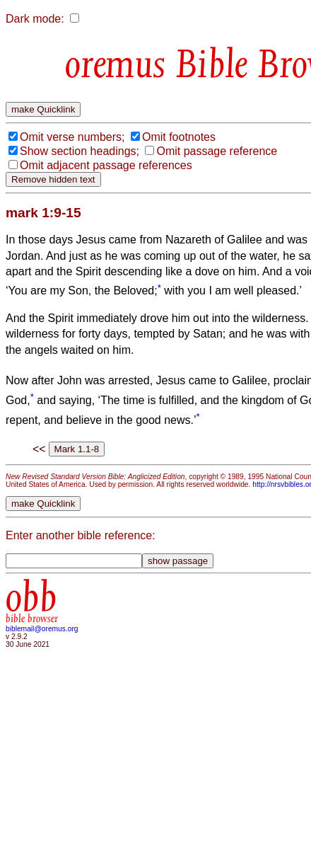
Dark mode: (35, 19)
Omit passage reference (216, 151)
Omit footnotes (179, 137)
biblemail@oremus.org (42, 629)
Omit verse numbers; (72, 137)
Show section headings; (79, 151)
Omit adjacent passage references (106, 165)
